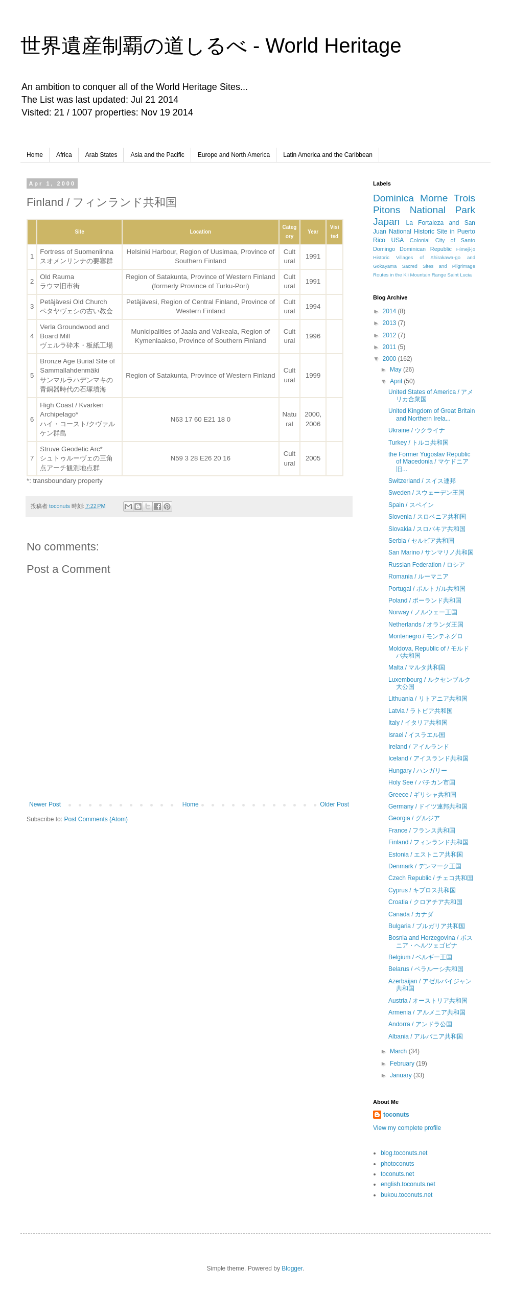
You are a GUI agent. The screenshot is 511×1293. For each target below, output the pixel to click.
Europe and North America (234, 154)
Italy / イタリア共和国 (418, 722)
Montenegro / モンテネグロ (425, 636)
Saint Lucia (460, 275)
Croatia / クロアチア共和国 (425, 902)
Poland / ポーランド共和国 (424, 600)
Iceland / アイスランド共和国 (428, 758)
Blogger (292, 1268)
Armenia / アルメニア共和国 (427, 1012)
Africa (64, 154)
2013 (390, 323)
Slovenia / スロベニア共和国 (427, 516)
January (401, 1075)
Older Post (334, 804)
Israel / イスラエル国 (416, 734)
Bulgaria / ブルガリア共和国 (426, 926)
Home (35, 154)
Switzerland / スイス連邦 (422, 480)
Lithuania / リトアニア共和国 (428, 698)
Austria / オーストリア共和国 (428, 1000)
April (397, 381)
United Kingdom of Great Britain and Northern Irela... (431, 414)
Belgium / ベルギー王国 (420, 957)
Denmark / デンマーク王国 (424, 866)
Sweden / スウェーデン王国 (426, 492)
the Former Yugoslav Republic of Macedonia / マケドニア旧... (429, 462)
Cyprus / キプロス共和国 (422, 890)
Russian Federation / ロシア (426, 564)
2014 (390, 311)
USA (397, 240)
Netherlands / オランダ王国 (425, 624)
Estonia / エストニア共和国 (425, 854)
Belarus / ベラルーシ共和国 (425, 969)
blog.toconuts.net (404, 1153)
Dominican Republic (426, 249)
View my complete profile (407, 1128)
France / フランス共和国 (421, 830)
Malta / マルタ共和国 (416, 667)
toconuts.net (397, 1173)
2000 (390, 358)
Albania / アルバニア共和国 (425, 1036)
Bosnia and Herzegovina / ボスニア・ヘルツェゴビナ (430, 941)
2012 (390, 335)
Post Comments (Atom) (96, 819)
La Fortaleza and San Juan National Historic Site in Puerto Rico (424, 231)
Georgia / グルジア (414, 818)
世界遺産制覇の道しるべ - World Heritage (211, 45)
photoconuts (397, 1163)
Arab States (101, 154)
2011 (390, 347)
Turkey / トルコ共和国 (418, 442)
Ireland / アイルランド (418, 746)
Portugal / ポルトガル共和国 (427, 588)
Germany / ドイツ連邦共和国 (428, 806)
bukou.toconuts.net (406, 1194)
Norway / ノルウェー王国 (422, 612)
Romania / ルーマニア (418, 576)
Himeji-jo (465, 249)
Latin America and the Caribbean (328, 154)
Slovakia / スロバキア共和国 (427, 529)
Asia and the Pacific (157, 154)
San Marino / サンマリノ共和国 (431, 552)
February (403, 1063)
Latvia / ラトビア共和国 (420, 710)
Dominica (393, 198)
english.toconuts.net (408, 1184)
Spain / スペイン (411, 505)
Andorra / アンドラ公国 (420, 1024)
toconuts (396, 1114)
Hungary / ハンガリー (417, 770)
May (396, 369)
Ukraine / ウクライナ (416, 430)
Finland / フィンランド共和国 (428, 842)
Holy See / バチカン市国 (421, 782)
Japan (386, 221)
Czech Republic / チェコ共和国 (430, 878)
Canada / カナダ (410, 914)
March (399, 1051)
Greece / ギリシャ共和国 (422, 794)
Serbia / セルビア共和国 (421, 540)
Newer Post (45, 804)
